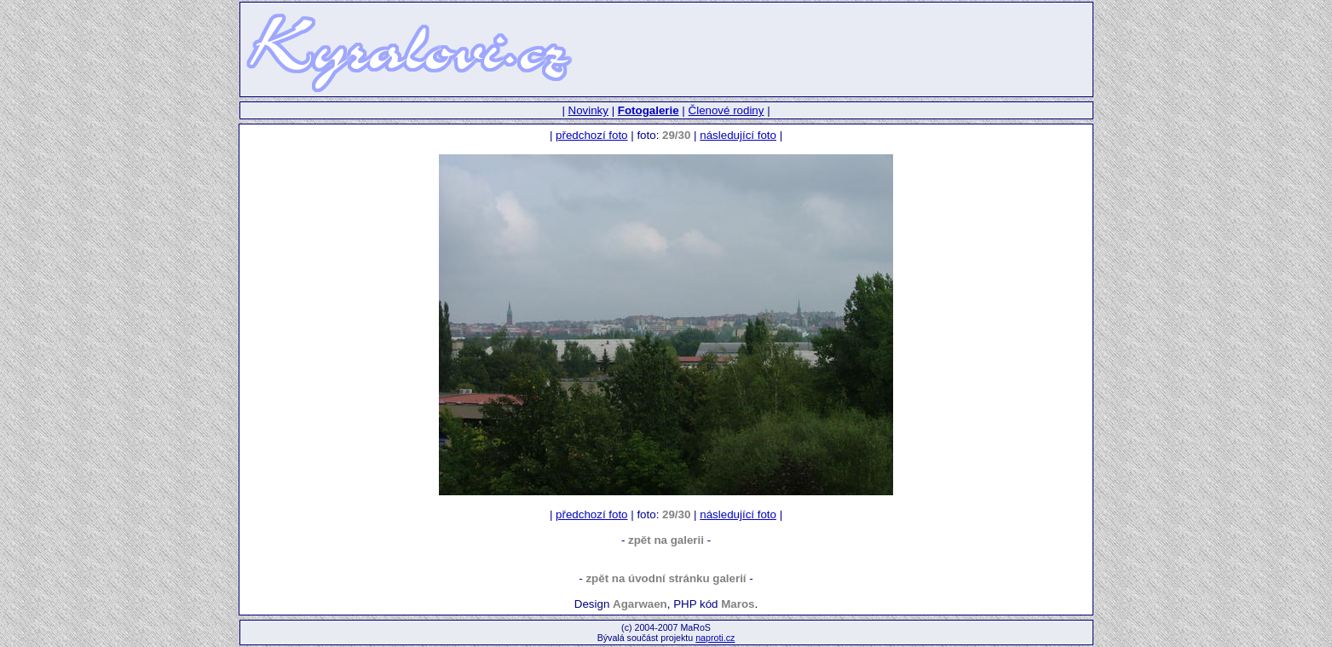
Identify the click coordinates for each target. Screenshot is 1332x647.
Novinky (588, 110)
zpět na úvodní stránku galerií (665, 578)
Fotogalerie (648, 110)
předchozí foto (591, 135)
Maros (737, 604)
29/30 (676, 135)
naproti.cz (715, 638)
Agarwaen (640, 604)
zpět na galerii (666, 540)
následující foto (738, 135)
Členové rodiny (726, 110)
